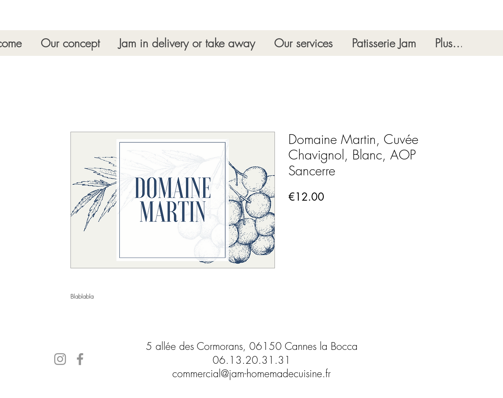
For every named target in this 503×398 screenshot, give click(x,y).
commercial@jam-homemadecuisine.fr (251, 373)
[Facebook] (80, 359)
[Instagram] (60, 359)
